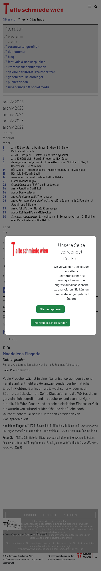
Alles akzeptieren (50, 309)
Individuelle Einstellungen (50, 322)
